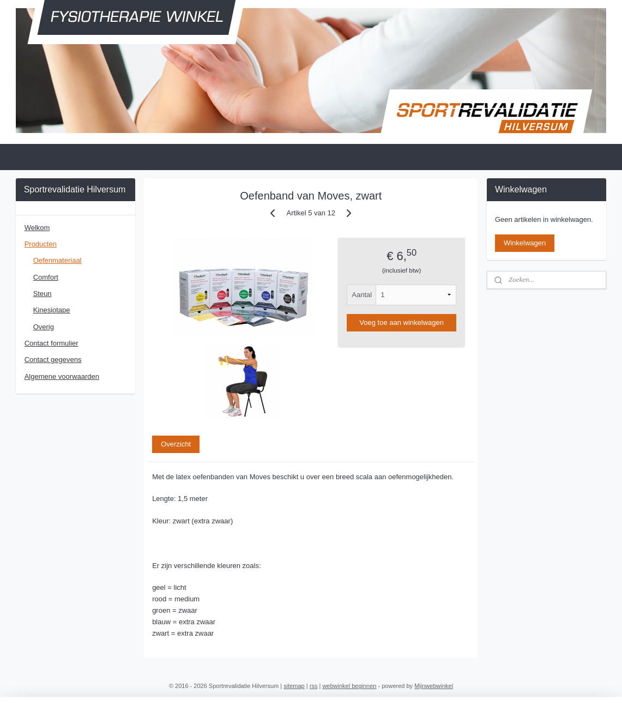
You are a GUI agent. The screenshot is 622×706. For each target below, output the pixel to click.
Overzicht (176, 444)
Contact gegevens (53, 359)
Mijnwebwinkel (433, 686)
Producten (41, 244)
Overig (43, 327)
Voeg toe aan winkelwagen (402, 322)
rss (314, 686)
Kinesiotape (51, 310)
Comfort (45, 277)
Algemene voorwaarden (62, 376)
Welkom (37, 228)
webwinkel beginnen (349, 686)
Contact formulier (51, 343)
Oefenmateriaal (57, 260)
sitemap (294, 686)
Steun (42, 293)
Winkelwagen (525, 243)
